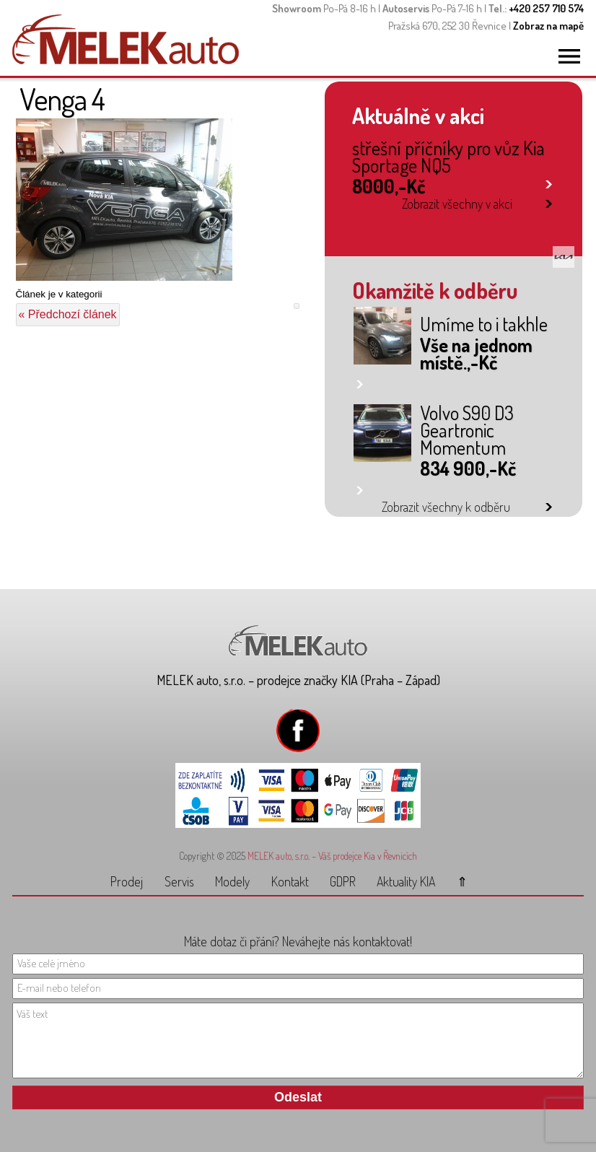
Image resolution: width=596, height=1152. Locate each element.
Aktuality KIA (406, 881)
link (548, 181)
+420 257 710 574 (546, 8)
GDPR (343, 881)
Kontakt (290, 881)
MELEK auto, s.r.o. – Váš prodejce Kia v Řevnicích (332, 856)
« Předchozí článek (68, 314)
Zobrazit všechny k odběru (446, 507)
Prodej (126, 881)
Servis (179, 881)
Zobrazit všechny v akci (457, 203)
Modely (232, 881)
